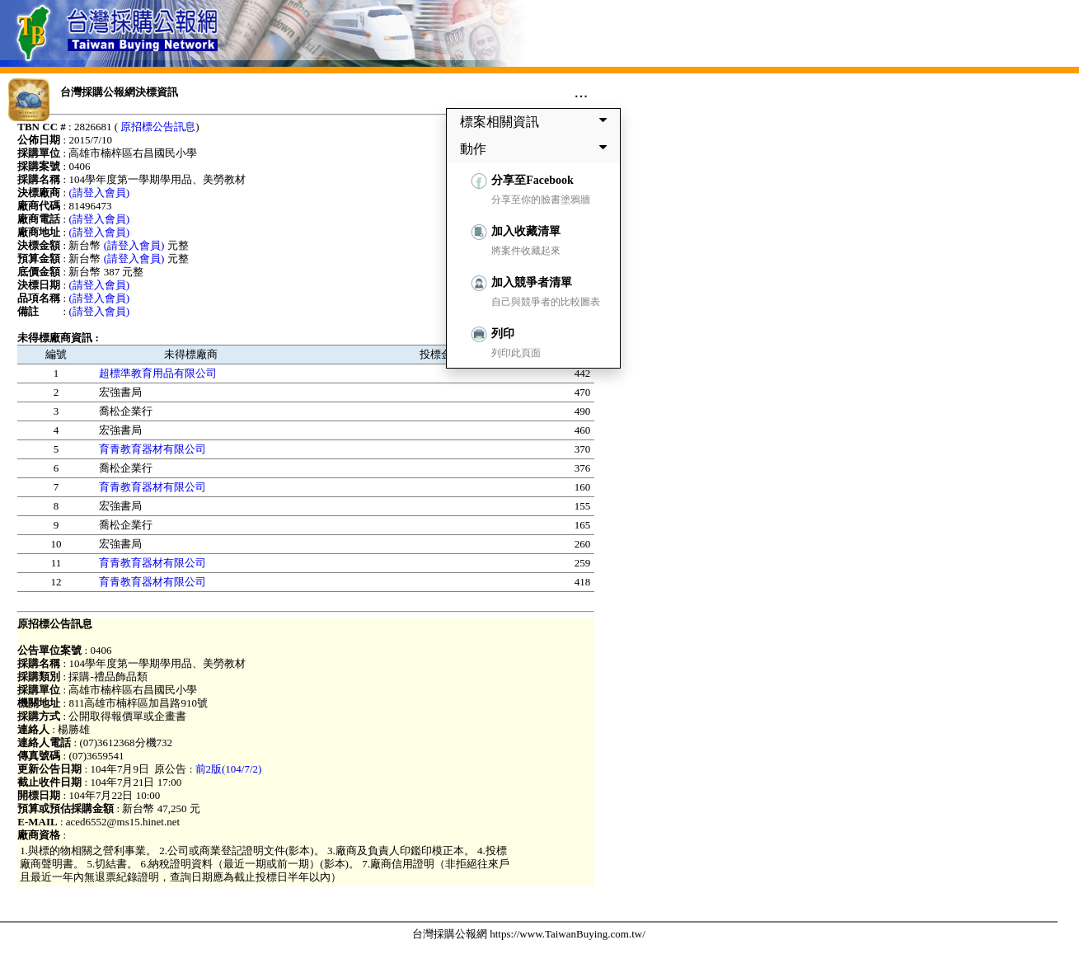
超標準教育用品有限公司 (158, 373)
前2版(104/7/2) (228, 769)
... (582, 91)
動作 (536, 148)
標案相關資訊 (536, 121)
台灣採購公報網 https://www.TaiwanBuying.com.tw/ (528, 934)
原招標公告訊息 (157, 126)
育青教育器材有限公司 (152, 449)
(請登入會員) (98, 192)
